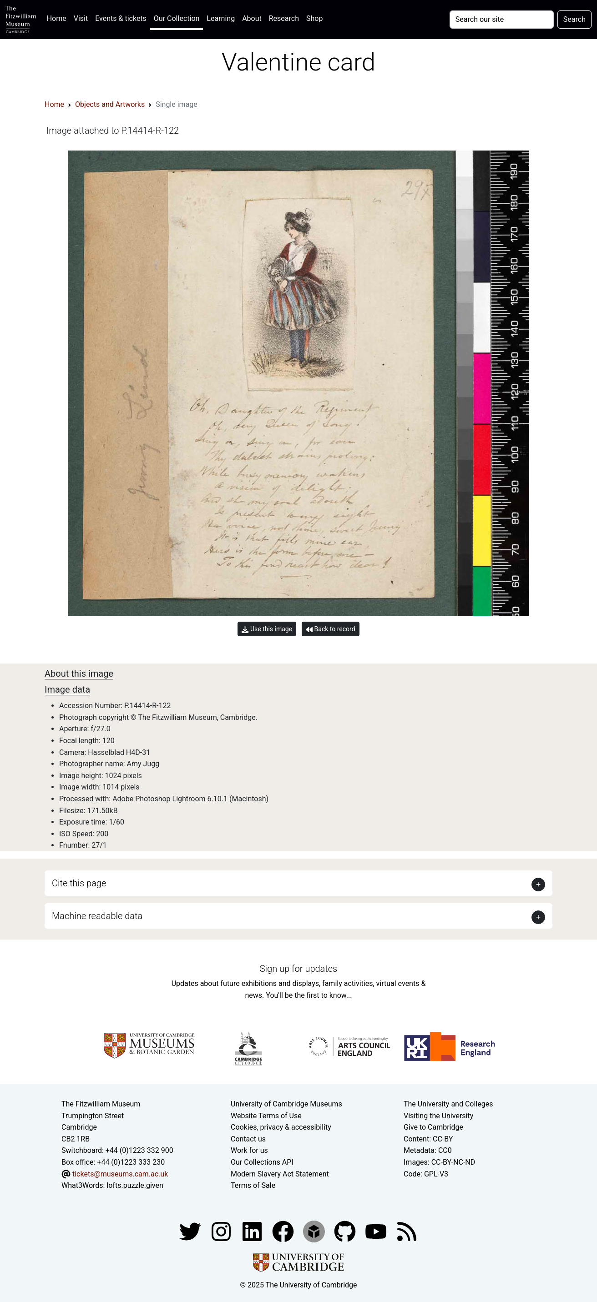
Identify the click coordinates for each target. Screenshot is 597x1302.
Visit (81, 18)
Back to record (330, 629)
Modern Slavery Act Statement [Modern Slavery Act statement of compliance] (280, 1174)
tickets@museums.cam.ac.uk (120, 1174)
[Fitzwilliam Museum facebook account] (253, 1231)
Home (58, 17)
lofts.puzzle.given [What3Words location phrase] (134, 1185)
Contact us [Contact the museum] (248, 1139)
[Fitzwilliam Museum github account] (345, 1231)
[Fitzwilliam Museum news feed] (406, 1231)
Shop (314, 18)
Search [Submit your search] (574, 19)
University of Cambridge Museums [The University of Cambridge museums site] (286, 1104)
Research (284, 18)
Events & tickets (121, 18)
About (252, 18)
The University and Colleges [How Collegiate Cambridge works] (448, 1104)
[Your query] (502, 19)
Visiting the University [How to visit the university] (438, 1115)
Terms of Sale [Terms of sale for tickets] (253, 1185)
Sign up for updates (298, 968)
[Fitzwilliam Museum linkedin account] (283, 1231)
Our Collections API (262, 1162)
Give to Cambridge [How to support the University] (433, 1127)
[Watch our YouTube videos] (376, 1231)
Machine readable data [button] (97, 915)
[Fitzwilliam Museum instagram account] (222, 1231)
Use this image (267, 629)
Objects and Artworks (110, 104)
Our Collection (176, 18)
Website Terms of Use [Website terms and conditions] (266, 1115)
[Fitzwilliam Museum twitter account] (191, 1231)
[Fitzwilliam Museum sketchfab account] (314, 1231)
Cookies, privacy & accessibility (281, 1127)
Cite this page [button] (79, 883)
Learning (221, 18)
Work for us (249, 1150)
